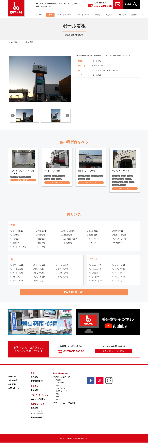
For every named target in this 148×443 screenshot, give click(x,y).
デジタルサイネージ (82, 15)
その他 (58, 400)
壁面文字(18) (117, 231)
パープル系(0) (17, 269)
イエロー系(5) (62, 273)
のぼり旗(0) (66, 243)
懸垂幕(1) (15, 243)
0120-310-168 (100, 5)
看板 (50, 15)
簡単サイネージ (61, 391)
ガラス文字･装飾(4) (69, 239)
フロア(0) (40, 247)
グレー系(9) (16, 277)
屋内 (57, 394)
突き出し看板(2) (68, 231)
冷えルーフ (109, 15)
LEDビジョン (60, 389)
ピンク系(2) (38, 269)
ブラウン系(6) (17, 273)
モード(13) (94, 277)
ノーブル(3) (118, 281)
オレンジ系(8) (62, 265)
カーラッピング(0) (18, 247)
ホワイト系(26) (17, 265)
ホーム (41, 15)
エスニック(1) (95, 281)
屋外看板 (34, 377)
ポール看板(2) (17, 231)
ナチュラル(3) (119, 277)
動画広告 (98, 15)
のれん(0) (91, 243)
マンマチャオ (38, 414)
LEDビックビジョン (64, 15)
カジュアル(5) (119, 269)
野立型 (58, 380)
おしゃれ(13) (95, 269)
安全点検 (34, 390)
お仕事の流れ (13, 381)
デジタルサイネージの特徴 (64, 404)
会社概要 (134, 15)
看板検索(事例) (37, 381)
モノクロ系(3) (62, 277)
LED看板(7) (16, 235)
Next (67, 115)
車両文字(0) (117, 243)
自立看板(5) (66, 235)
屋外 (57, 397)
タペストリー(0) (119, 239)
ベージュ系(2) (39, 265)
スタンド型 (60, 383)
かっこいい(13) (119, 265)
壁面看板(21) (92, 231)
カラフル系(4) (17, 281)
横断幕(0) (40, 243)
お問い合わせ (13, 389)
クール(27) (117, 273)
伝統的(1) (93, 273)
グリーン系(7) (39, 277)
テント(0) (91, 239)
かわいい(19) (95, 265)
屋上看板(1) (41, 231)
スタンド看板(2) (119, 235)
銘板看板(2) (41, 239)
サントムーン (38, 411)
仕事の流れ (122, 15)
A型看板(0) (15, 239)
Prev (13, 115)
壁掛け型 (59, 386)
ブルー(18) (38, 281)
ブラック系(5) (62, 269)
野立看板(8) (92, 235)
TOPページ (12, 377)
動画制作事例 (36, 418)
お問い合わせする (113, 351)
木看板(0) (40, 235)
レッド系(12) (39, 273)
